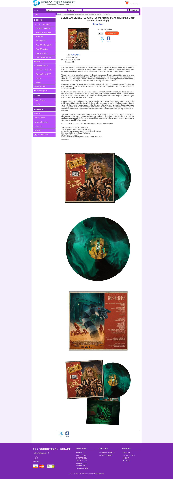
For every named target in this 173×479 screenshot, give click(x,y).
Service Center (39, 118)
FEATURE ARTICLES (106, 455)
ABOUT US (126, 452)
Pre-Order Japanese (43, 32)
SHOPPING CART (82, 468)
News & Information (41, 122)
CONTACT (126, 458)
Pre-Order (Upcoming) (42, 24)
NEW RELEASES (81, 455)
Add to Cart (112, 33)
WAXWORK (75, 55)
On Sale (37, 104)
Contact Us (38, 126)
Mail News (37, 130)
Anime (38, 78)
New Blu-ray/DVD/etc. (44, 57)
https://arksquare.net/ (41, 453)
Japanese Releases (41, 66)
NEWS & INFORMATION (107, 452)
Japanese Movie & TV (44, 70)
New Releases (39, 37)
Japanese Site (43, 135)
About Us (37, 113)
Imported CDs (39, 61)
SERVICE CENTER (129, 455)
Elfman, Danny (98, 24)
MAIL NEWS (126, 461)
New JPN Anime (42, 49)
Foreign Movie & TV (43, 74)
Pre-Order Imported (43, 28)
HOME (54, 3)
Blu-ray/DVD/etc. (40, 86)
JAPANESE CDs (81, 461)
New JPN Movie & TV (44, 45)
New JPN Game (42, 53)
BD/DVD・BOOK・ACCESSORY (82, 464)
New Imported (41, 41)
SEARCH (134, 10)
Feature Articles (39, 100)
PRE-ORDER (80, 452)
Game (38, 82)
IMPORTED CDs (81, 458)
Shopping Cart (42, 91)
